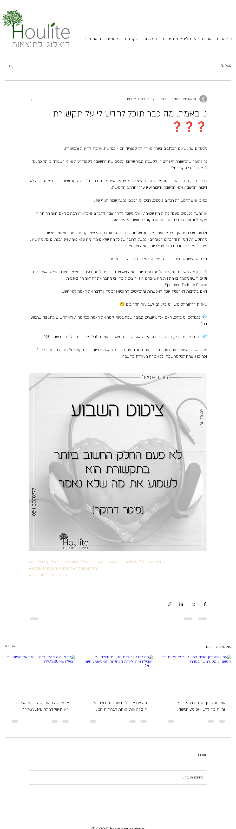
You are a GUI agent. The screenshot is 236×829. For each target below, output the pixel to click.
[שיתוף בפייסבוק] (205, 604)
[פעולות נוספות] (32, 99)
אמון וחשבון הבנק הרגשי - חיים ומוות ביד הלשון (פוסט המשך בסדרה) (200, 706)
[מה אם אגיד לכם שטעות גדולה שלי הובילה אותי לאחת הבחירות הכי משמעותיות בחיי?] (118, 674)
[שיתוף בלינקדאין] (181, 604)
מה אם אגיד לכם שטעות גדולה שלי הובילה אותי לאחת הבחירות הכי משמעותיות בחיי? (119, 706)
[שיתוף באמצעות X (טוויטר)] (193, 604)
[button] (11, 66)
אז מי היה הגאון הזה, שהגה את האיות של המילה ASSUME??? (45, 706)
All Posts (226, 66)
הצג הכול (10, 646)
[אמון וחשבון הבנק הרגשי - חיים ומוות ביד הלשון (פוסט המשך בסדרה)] (196, 674)
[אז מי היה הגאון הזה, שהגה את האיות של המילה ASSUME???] (40, 674)
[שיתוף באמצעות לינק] (169, 604)
